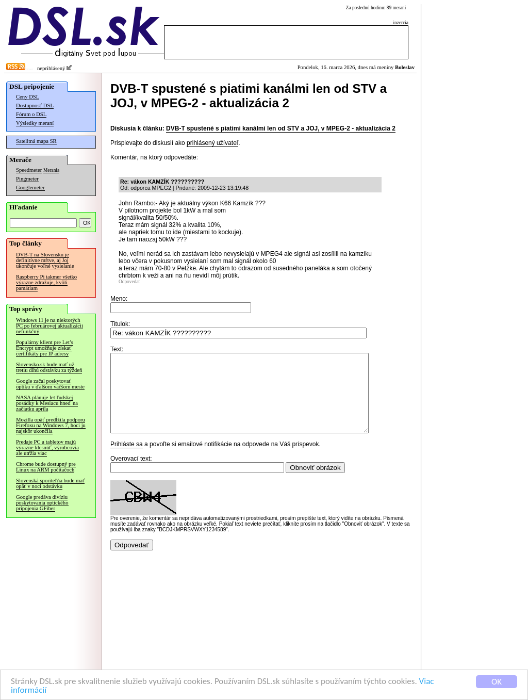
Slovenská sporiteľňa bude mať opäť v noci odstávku (50, 483)
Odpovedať (129, 281)
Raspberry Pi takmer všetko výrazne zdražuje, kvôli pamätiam (46, 282)
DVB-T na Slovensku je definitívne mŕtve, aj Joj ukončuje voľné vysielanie (45, 260)
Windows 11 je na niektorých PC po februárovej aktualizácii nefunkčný (49, 325)
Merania (51, 170)
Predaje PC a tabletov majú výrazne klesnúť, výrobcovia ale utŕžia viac (47, 447)
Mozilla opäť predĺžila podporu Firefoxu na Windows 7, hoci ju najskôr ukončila (51, 425)
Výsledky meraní (35, 123)
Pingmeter (27, 179)
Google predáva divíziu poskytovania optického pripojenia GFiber (42, 502)
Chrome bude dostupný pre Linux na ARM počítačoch (46, 467)
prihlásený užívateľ (212, 142)
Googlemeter (30, 187)
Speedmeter (29, 170)
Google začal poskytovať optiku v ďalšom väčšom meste (50, 383)
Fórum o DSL (31, 114)
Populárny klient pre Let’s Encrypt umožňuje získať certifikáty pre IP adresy (44, 347)
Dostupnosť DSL (35, 105)
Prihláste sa (126, 459)
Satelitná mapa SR (36, 141)
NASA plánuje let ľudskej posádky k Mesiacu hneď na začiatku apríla (47, 403)
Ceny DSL (27, 97)
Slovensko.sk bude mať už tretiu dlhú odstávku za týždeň (49, 367)
